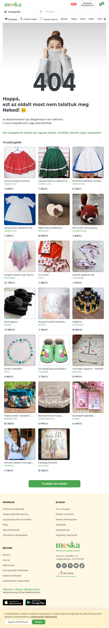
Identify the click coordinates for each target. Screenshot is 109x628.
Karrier (6, 560)
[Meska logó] (81, 547)
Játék (91, 19)
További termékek (54, 484)
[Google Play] (13, 603)
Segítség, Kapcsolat (66, 535)
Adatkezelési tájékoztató (16, 581)
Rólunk (6, 555)
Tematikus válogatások (15, 535)
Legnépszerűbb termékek (17, 519)
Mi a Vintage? (63, 509)
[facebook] (58, 565)
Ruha (82, 19)
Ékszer (64, 19)
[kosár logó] (100, 4)
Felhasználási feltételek (15, 570)
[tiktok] (82, 565)
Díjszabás (61, 524)
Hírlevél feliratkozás (13, 509)
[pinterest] (70, 565)
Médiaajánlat (63, 530)
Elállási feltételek (12, 576)
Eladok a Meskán (65, 514)
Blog (5, 524)
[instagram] (64, 565)
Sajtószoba (8, 565)
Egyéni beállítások (18, 622)
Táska (74, 19)
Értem (38, 622)
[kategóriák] (13, 12)
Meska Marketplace (66, 519)
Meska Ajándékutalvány (16, 514)
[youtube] (76, 565)
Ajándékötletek (11, 530)
